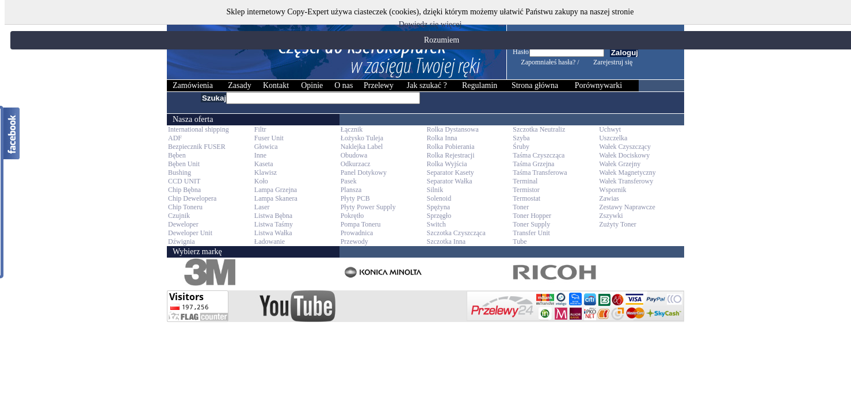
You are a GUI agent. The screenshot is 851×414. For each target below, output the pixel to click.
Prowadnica (357, 233)
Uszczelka (613, 138)
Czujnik (179, 216)
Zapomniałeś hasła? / (550, 62)
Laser (262, 207)
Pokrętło (352, 216)
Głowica (266, 147)
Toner (521, 207)
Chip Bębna (184, 190)
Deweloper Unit (190, 233)
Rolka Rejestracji (450, 155)
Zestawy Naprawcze (627, 207)
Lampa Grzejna (275, 190)
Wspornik (612, 190)
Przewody (354, 241)
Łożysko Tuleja (362, 138)
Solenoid (438, 198)
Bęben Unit (184, 164)
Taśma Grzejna (533, 164)
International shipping (198, 129)
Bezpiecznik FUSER (197, 147)
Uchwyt (610, 129)
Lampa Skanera (275, 198)
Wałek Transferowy (626, 181)
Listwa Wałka (273, 233)
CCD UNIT (184, 181)
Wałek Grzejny (619, 164)
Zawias (609, 198)
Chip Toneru (185, 207)
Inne (260, 155)
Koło (261, 181)
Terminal (525, 181)
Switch (435, 224)
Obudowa (354, 155)
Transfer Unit (531, 233)
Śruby (521, 147)
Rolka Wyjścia (446, 164)
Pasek (349, 181)
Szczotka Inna (445, 241)
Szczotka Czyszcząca (455, 233)
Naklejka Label (362, 147)
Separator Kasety (450, 172)
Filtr (260, 129)
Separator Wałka (449, 181)
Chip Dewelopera (192, 198)
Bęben (177, 155)
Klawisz (265, 172)
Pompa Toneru (361, 224)
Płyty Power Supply (368, 207)
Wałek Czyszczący (625, 147)
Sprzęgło (438, 216)
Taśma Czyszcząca (538, 155)
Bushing (179, 172)
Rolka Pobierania (450, 147)
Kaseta (263, 164)
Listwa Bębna (273, 216)
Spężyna (438, 207)
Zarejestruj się (612, 62)
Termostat (526, 198)
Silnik (434, 190)
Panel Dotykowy (364, 172)
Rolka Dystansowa (452, 129)
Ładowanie (269, 241)
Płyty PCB (355, 198)
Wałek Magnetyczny (627, 172)
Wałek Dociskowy (624, 155)
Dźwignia (181, 241)
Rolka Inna (441, 138)
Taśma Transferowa (540, 172)
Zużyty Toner (617, 224)
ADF (175, 138)
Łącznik (352, 129)
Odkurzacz (356, 164)
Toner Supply (531, 224)
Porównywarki (598, 85)
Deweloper (183, 224)
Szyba (521, 138)
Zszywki (611, 216)
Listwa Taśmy (273, 224)
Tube (519, 241)
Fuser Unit (269, 138)
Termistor (526, 190)
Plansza (351, 190)
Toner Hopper (532, 216)
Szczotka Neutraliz (539, 129)
